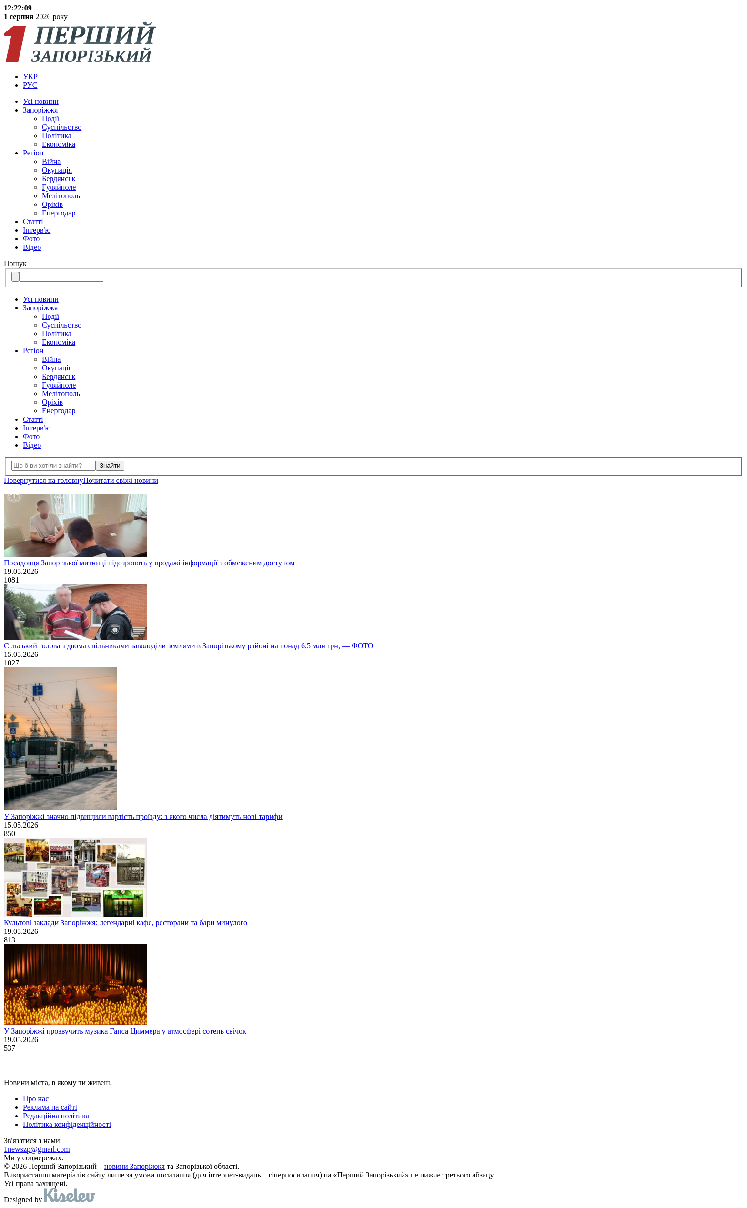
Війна (51, 161)
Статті (33, 221)
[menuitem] (383, 76)
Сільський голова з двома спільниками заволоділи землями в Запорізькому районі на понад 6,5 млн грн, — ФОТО (188, 646)
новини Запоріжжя (134, 1166)
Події (50, 118)
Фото (31, 239)
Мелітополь (61, 196)
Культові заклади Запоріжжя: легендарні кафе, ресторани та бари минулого (125, 923)
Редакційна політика (56, 1116)
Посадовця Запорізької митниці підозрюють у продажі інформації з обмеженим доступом (149, 563)
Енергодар (58, 213)
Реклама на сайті (50, 1107)
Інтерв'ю (36, 230)
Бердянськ (58, 178)
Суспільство (61, 127)
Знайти (110, 465)
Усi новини (41, 101)
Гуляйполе (59, 187)
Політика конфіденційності (67, 1124)
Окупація (57, 170)
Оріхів (52, 204)
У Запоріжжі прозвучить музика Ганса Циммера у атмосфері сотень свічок (125, 1031)
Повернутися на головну (43, 480)
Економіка (58, 144)
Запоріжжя (40, 110)
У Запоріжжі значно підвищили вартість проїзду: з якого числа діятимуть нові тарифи (143, 816)
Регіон (33, 153)
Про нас (36, 1099)
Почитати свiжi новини (120, 480)
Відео (32, 247)
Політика (56, 136)
